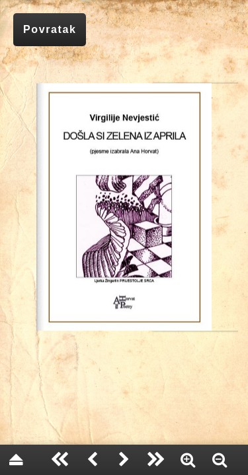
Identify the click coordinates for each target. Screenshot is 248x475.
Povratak (49, 29)
